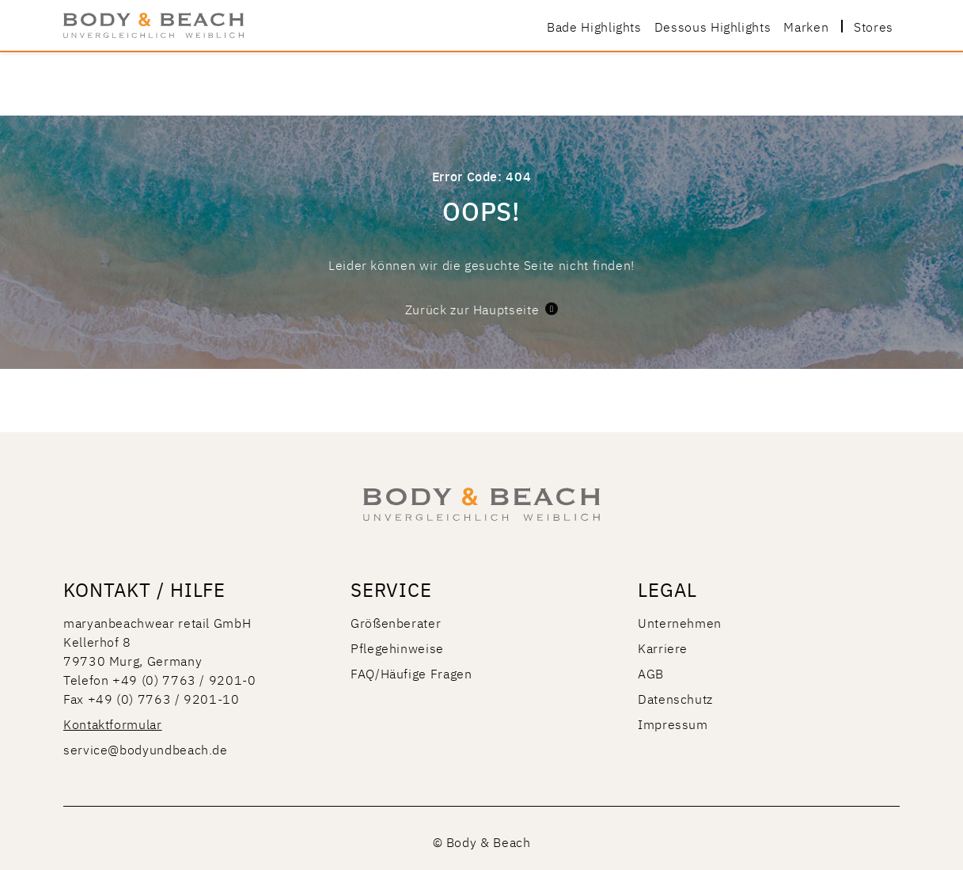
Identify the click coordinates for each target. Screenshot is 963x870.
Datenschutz (675, 698)
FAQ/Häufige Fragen (411, 673)
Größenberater (396, 622)
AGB (651, 673)
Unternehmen (680, 622)
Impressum (673, 723)
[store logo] (153, 25)
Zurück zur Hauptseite (481, 308)
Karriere (663, 647)
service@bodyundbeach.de (145, 749)
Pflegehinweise (397, 647)
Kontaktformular (112, 723)
